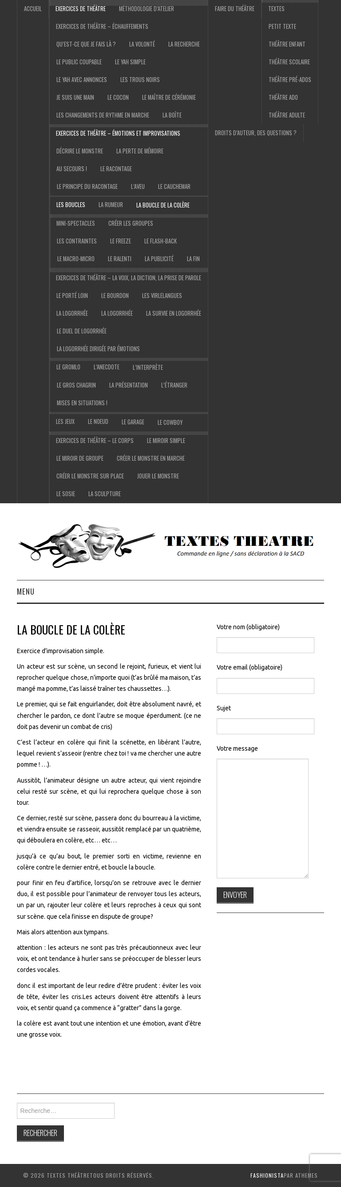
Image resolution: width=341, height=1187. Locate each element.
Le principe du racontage (87, 186)
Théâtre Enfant (287, 44)
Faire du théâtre (234, 8)
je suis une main (75, 97)
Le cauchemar (174, 186)
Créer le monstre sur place (90, 476)
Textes (276, 8)
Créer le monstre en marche (151, 458)
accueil (33, 8)
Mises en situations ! (82, 403)
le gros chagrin (76, 385)
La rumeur (111, 204)
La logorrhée (72, 313)
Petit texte (282, 26)
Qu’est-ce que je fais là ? (86, 44)
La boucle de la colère (163, 205)
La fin (193, 259)
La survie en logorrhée (173, 313)
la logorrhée (117, 313)
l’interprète (148, 367)
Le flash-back (160, 241)
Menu (26, 591)
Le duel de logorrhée (82, 331)
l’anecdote (106, 367)
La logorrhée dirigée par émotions (98, 349)
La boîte (172, 115)
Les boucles (70, 204)
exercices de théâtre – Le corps (95, 440)
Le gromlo (68, 367)
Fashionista (267, 1175)
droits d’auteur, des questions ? (256, 133)
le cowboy (170, 422)
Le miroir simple (166, 440)
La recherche (184, 44)
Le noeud (98, 421)
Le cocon (118, 97)
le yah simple (130, 62)
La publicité (159, 259)
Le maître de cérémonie (169, 97)
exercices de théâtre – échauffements (102, 26)
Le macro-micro (76, 259)
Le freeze (120, 241)
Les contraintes (77, 241)
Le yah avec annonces (81, 79)
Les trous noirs (140, 79)
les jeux (65, 421)
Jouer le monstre (158, 476)
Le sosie (65, 494)
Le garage (133, 422)
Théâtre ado (283, 97)
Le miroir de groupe (79, 458)
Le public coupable (79, 62)
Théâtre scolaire (289, 62)
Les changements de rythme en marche (102, 115)
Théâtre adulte (287, 115)
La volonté (142, 44)
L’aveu (138, 186)
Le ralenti (119, 259)
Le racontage (116, 169)
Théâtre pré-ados (290, 79)
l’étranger (174, 385)
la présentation (128, 385)
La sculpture (104, 494)
